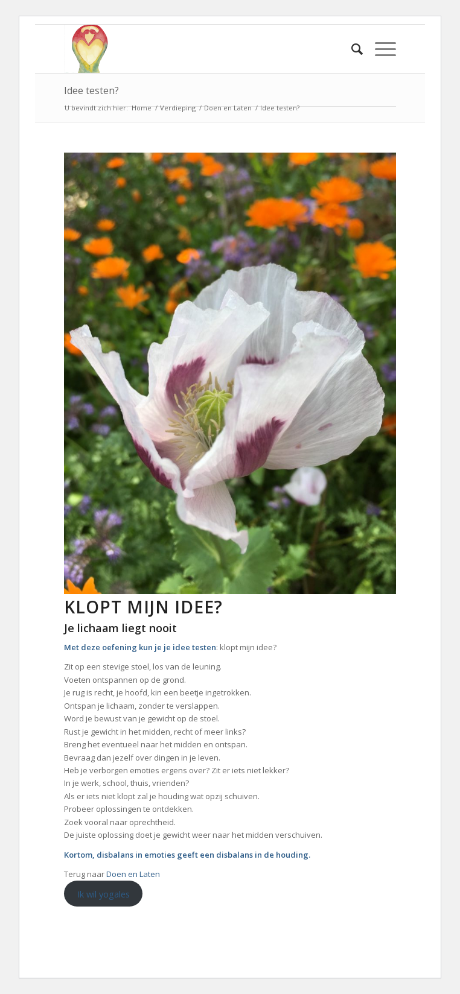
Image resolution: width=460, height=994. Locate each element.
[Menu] (379, 49)
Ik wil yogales (103, 894)
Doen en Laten (133, 874)
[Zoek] (351, 49)
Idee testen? (91, 90)
